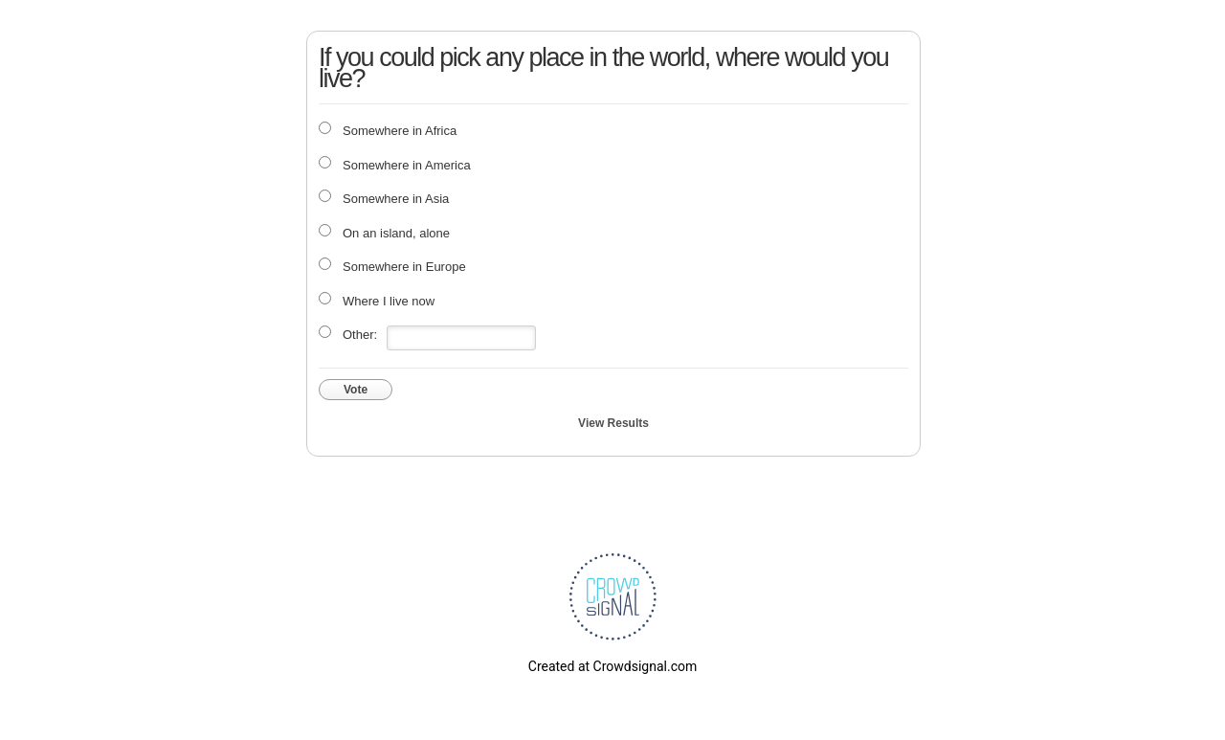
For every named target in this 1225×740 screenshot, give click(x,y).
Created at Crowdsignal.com (612, 666)
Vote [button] (356, 389)
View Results (613, 423)
